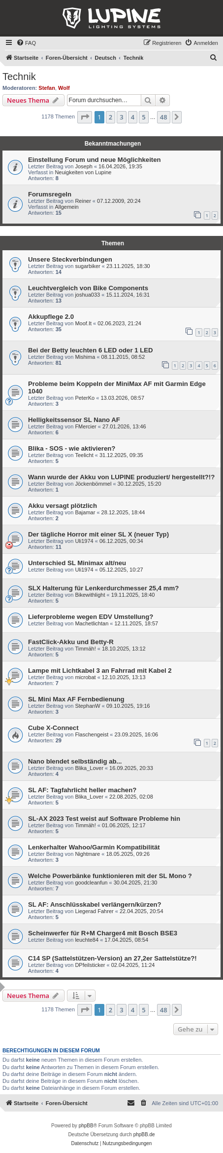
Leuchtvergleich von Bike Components (88, 288)
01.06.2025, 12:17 (124, 825)
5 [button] (143, 117)
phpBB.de (144, 1134)
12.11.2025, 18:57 (137, 623)
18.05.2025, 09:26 (128, 854)
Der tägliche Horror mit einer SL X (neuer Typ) (98, 534)
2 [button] (110, 117)
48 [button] (163, 117)
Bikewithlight (90, 595)
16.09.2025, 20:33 (131, 768)
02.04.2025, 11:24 (133, 965)
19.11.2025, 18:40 (133, 595)
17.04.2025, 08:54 (126, 940)
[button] (84, 117)
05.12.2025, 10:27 (121, 570)
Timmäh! (85, 649)
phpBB (86, 1125)
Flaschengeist (91, 734)
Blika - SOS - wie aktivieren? (71, 448)
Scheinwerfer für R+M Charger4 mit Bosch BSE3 (102, 933)
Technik (19, 76)
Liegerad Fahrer (94, 911)
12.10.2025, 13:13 (124, 677)
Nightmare (87, 854)
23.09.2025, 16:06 (137, 734)
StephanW (87, 706)
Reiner (83, 201)
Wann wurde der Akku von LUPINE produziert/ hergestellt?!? (121, 477)
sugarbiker (87, 266)
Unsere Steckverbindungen (70, 259)
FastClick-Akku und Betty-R (71, 642)
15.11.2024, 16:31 (128, 295)
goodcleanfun (91, 882)
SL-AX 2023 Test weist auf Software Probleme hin (104, 818)
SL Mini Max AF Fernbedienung (76, 699)
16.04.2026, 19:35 (120, 166)
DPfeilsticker (90, 965)
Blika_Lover (89, 768)
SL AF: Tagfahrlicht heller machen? (82, 790)
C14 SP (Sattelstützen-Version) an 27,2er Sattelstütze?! (112, 958)
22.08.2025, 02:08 (131, 797)
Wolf (64, 88)
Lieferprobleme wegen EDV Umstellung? (90, 616)
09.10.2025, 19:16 (128, 706)
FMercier (85, 426)
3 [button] (121, 117)
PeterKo (85, 398)
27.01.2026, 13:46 (124, 426)
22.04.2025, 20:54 (141, 911)
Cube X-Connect (53, 727)
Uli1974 (84, 541)
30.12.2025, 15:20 (139, 484)
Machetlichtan (91, 623)
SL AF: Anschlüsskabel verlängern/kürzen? (94, 904)
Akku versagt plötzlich (62, 505)
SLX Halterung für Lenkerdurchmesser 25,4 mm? (103, 588)
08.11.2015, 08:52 (123, 357)
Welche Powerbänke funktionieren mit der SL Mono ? (110, 876)
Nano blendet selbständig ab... (75, 761)
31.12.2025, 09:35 (121, 455)
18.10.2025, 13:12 (124, 649)
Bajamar (85, 512)
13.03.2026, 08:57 (122, 398)
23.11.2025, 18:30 (128, 266)
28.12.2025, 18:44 (123, 512)
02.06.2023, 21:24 (119, 323)
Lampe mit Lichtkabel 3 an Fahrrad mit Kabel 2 (100, 670)
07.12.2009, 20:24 (119, 201)
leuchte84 (86, 940)
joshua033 (87, 295)
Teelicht (84, 455)
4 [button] (132, 117)
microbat (85, 677)
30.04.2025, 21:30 (136, 882)
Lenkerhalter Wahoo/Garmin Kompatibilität (94, 847)
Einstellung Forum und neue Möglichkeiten (94, 159)
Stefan (46, 88)
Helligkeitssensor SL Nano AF (74, 419)
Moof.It (83, 323)
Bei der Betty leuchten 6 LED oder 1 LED (90, 350)
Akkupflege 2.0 (51, 316)
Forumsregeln (49, 194)
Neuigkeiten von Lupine (83, 172)
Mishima (85, 357)
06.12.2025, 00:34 (121, 541)
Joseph (83, 166)
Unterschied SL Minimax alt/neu (77, 563)
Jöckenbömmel (93, 484)
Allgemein (66, 207)
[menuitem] (26, 43)
